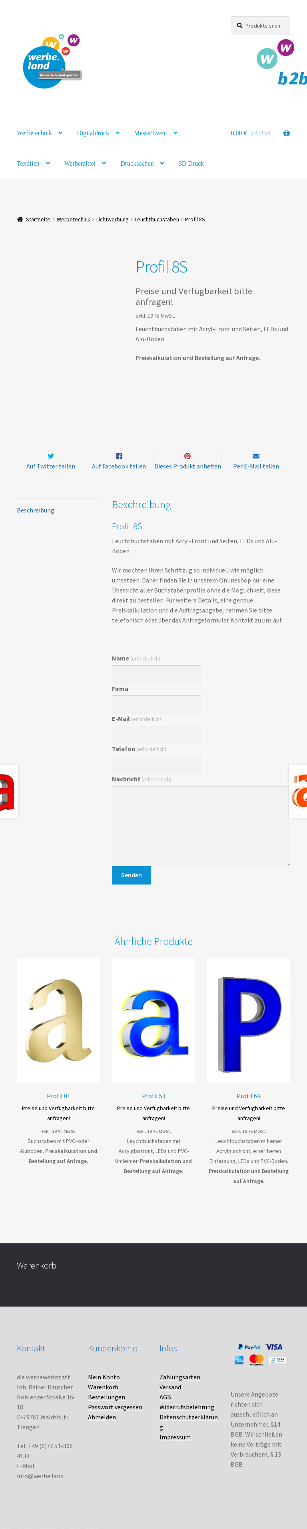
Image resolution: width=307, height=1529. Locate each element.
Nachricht (141, 779)
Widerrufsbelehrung (186, 1407)
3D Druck (191, 163)
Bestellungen (106, 1397)
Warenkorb (103, 1387)
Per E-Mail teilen (256, 466)
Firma (120, 688)
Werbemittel (80, 163)
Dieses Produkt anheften (187, 466)
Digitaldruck (93, 133)
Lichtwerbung (112, 219)
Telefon (139, 749)
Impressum (175, 1437)
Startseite (38, 219)
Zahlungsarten (179, 1377)
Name (136, 658)
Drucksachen (137, 163)
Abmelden (102, 1417)
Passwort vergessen (115, 1407)
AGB (165, 1397)
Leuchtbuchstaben (157, 219)
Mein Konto (104, 1377)
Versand (170, 1387)
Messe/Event (150, 133)
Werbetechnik (34, 133)
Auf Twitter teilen (50, 466)
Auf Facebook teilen (119, 466)
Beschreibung (35, 510)
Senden (131, 875)
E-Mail (136, 718)
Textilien (28, 163)
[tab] (58, 510)
